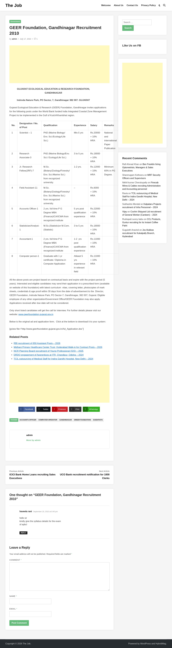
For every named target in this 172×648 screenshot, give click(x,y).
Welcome (106, 5)
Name (13, 596)
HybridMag (161, 643)
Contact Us (132, 5)
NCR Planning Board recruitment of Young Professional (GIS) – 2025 (48, 351)
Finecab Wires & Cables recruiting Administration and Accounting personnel (141, 185)
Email (13, 609)
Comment (15, 560)
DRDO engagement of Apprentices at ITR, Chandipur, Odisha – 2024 (49, 355)
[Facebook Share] (26, 409)
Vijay (124, 211)
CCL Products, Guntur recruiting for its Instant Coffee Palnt (141, 222)
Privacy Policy (148, 5)
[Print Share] (75, 409)
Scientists (98, 420)
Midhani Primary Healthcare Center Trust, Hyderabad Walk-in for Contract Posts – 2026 (58, 347)
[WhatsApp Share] (91, 409)
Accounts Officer (27, 420)
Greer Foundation (82, 420)
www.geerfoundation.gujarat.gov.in (35, 314)
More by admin (33, 440)
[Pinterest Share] (60, 409)
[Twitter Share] (43, 409)
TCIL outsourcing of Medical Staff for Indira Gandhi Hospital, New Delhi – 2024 (53, 359)
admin (14, 39)
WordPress (145, 643)
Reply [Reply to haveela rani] (23, 533)
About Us (118, 5)
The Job (13, 5)
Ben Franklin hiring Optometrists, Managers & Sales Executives (141, 167)
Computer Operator (47, 420)
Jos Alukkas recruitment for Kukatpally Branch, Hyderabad (138, 233)
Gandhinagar (65, 420)
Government (15, 21)
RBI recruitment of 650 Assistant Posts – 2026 (37, 343)
